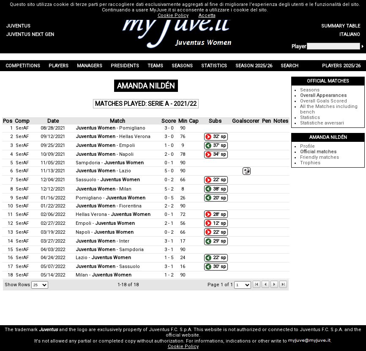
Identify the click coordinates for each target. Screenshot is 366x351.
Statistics (310, 117)
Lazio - (103, 257)
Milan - (103, 275)
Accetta (207, 15)
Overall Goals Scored (323, 101)
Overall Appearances (323, 95)
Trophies (310, 163)
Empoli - (105, 223)
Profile (307, 146)
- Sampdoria (110, 249)
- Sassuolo (108, 266)
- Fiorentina (109, 206)
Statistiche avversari (322, 123)
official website (182, 335)
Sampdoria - (110, 163)
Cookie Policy (183, 346)
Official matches (318, 152)
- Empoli (105, 145)
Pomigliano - (110, 198)
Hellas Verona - (113, 214)
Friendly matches (319, 157)
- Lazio (103, 171)
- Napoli (105, 154)
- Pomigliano (110, 128)
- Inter (102, 241)
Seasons (310, 90)
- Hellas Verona (113, 136)
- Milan (103, 189)
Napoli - (105, 232)
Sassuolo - (108, 179)
